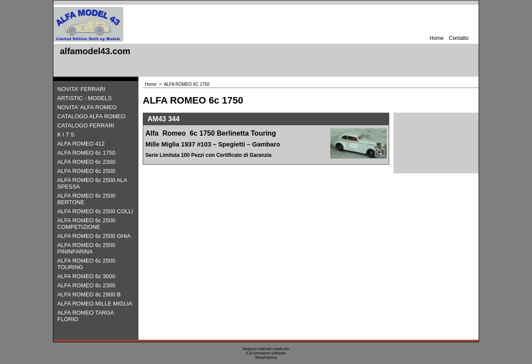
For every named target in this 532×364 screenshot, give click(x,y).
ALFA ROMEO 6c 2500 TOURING (86, 263)
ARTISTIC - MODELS (84, 98)
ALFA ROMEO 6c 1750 (86, 153)
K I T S (65, 134)
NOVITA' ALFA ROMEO (87, 107)
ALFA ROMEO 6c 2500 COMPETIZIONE (86, 223)
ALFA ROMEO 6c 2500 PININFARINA (86, 248)
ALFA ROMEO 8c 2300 (86, 285)
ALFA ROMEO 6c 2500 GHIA (94, 236)
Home (436, 38)
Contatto (458, 38)
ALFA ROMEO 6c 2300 (86, 162)
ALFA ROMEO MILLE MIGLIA (94, 303)
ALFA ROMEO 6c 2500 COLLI (95, 211)
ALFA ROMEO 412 (81, 143)
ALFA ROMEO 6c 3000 (86, 276)
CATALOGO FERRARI (85, 125)
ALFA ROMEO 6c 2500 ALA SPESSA (92, 183)
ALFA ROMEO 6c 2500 (86, 171)
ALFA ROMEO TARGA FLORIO (85, 315)
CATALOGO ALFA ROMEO (91, 116)
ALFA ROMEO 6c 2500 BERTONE (86, 198)
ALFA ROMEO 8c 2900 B (89, 294)
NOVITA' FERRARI (81, 89)
